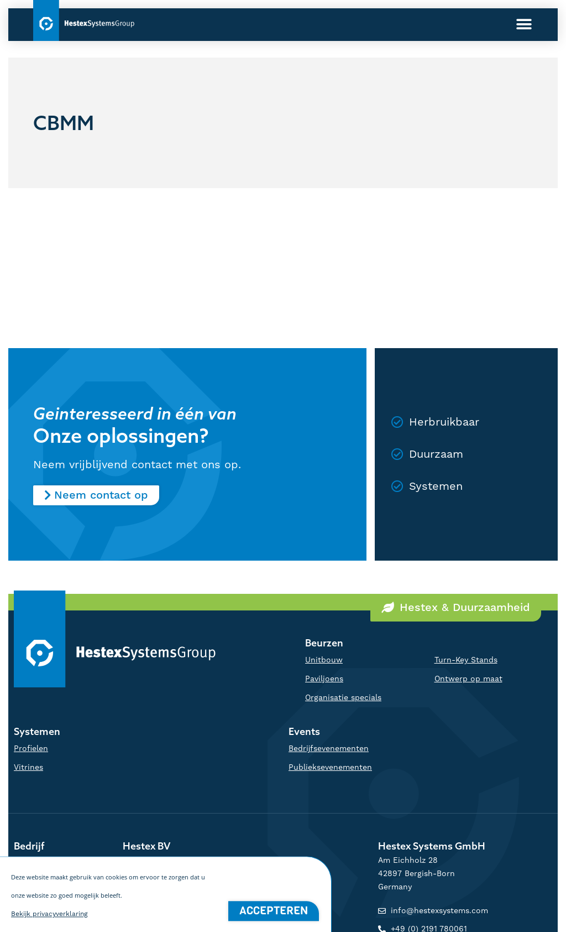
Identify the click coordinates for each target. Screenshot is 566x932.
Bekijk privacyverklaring (49, 927)
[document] (283, 466)
